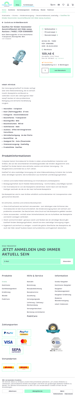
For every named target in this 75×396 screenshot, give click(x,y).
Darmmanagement (23, 10)
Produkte (7, 275)
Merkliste (47, 49)
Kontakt (30, 281)
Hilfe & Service (35, 275)
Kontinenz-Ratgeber (63, 285)
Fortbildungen (28, 5)
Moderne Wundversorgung (62, 299)
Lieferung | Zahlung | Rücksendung (35, 304)
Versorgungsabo (33, 299)
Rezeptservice (32, 292)
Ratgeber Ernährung (63, 294)
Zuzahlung (31, 295)
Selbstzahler (48, 29)
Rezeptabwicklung (34, 288)
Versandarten (9, 358)
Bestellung (31, 285)
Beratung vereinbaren (36, 312)
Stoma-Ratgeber (61, 281)
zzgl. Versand (59, 58)
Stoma (4, 10)
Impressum (69, 394)
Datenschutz (58, 394)
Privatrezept (48, 32)
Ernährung (35, 10)
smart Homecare (61, 304)
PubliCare (50, 10)
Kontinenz (11, 10)
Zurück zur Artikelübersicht (15, 22)
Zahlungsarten (10, 324)
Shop (17, 5)
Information (61, 275)
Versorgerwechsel (34, 308)
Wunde (43, 10)
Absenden (67, 261)
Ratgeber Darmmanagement (62, 290)
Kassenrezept (49, 35)
